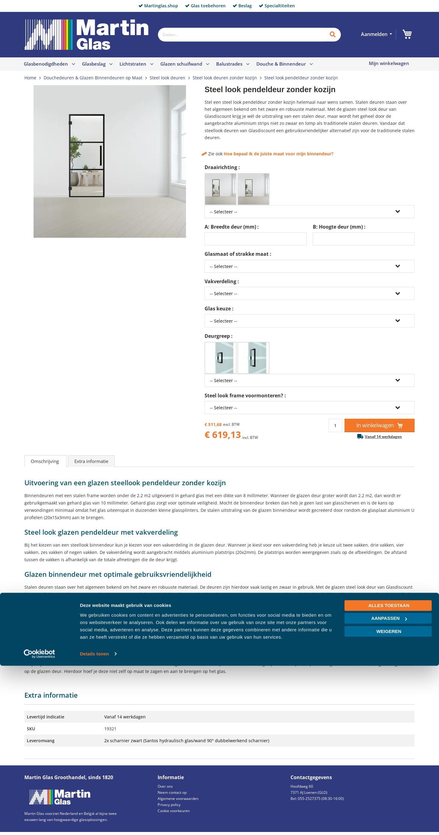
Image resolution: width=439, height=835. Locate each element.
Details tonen (94, 823)
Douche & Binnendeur (281, 64)
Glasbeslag (93, 64)
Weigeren (389, 800)
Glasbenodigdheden (46, 64)
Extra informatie (91, 461)
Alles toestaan (388, 774)
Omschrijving (45, 461)
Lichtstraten (133, 64)
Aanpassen (389, 787)
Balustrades (229, 64)
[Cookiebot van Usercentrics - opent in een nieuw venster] (39, 823)
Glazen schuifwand (181, 64)
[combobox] (240, 34)
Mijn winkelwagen (389, 63)
